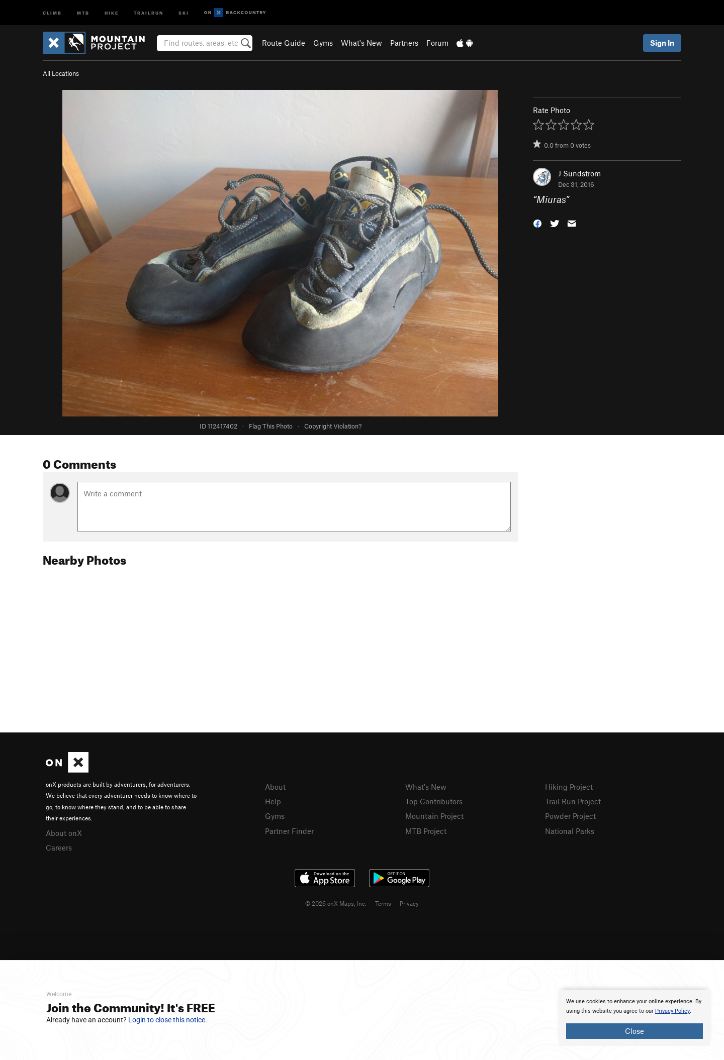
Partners (404, 42)
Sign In (662, 42)
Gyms (323, 42)
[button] (537, 223)
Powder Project (570, 815)
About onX (64, 832)
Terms (383, 903)
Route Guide (283, 42)
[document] (634, 1018)
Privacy (409, 903)
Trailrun (148, 12)
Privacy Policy (672, 1011)
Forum (437, 42)
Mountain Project (434, 815)
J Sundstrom (579, 173)
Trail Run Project (573, 801)
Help (273, 801)
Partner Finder (289, 830)
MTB (83, 12)
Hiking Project (569, 786)
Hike (112, 12)
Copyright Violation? (332, 426)
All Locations (61, 73)
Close (634, 1030)
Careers (59, 847)
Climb (52, 12)
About (275, 786)
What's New (361, 42)
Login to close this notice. (167, 1020)
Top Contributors (434, 801)
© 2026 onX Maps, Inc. (336, 903)
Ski (183, 12)
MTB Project (425, 830)
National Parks (569, 830)
